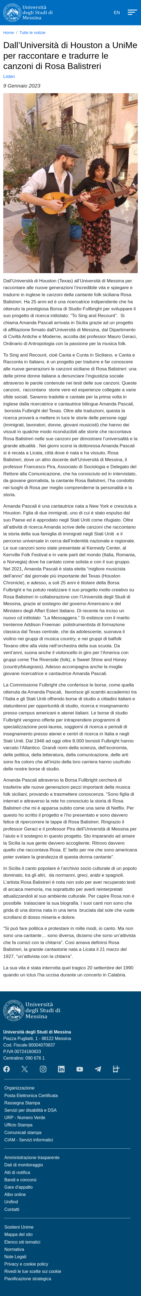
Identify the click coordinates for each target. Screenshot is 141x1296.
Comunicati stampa (22, 1132)
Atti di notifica (17, 1172)
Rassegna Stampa (22, 1103)
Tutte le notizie (33, 32)
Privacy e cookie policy (26, 1264)
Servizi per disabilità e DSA (30, 1110)
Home (8, 32)
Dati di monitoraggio (23, 1165)
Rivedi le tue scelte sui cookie (32, 1271)
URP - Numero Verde (24, 1117)
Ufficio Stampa (18, 1125)
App (116, 1069)
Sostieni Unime (19, 1227)
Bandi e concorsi (20, 1180)
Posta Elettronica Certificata (31, 1095)
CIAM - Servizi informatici (28, 1140)
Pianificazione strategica (27, 1278)
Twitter (24, 1069)
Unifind (11, 1202)
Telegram (98, 1069)
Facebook (6, 1069)
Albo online (15, 1194)
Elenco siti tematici (22, 1242)
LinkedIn (61, 1069)
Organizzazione (19, 1088)
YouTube (79, 1069)
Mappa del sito (18, 1234)
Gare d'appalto (18, 1187)
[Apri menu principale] (130, 11)
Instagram (43, 1069)
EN (117, 12)
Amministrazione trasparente (32, 1157)
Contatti (11, 1209)
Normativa (14, 1249)
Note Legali (15, 1256)
